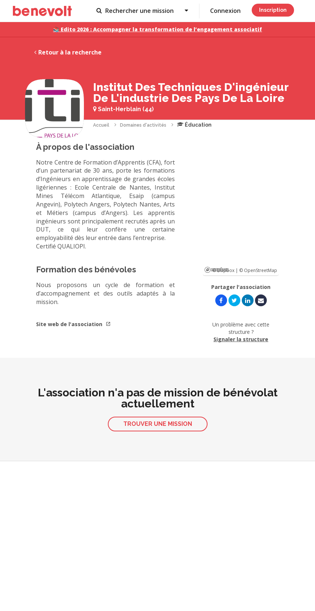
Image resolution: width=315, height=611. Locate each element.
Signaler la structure (240, 339)
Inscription (273, 10)
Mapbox (217, 269)
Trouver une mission (157, 423)
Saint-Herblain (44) (123, 109)
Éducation (194, 125)
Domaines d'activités (143, 125)
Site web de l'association (73, 324)
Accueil (101, 125)
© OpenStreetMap (258, 270)
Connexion (225, 11)
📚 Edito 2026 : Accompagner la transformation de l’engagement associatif (157, 29)
